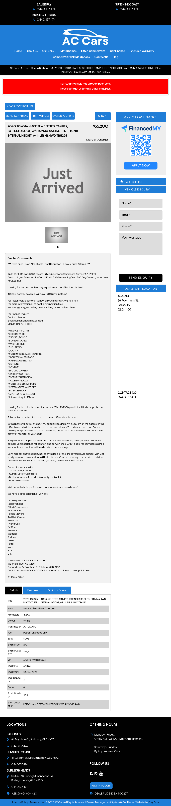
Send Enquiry (141, 278)
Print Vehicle (40, 115)
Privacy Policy (20, 802)
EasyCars (153, 802)
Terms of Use (37, 802)
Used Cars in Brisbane (37, 68)
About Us (32, 51)
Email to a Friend (17, 115)
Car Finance (117, 51)
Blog (115, 57)
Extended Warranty (142, 51)
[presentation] (138, 264)
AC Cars (14, 68)
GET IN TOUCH (101, 785)
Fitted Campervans (93, 51)
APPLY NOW (141, 165)
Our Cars (49, 51)
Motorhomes (68, 51)
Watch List (134, 182)
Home (18, 51)
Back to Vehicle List (20, 106)
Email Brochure (63, 115)
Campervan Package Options (71, 57)
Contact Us (101, 57)
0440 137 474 (127, 397)
